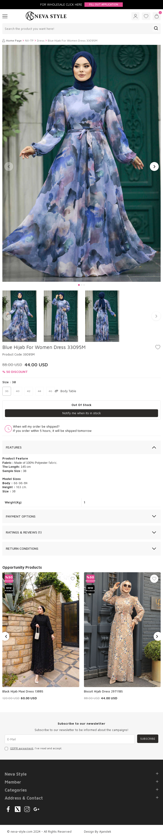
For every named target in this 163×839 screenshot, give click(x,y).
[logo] (46, 16)
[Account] (135, 16)
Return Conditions (22, 548)
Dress (40, 40)
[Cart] (157, 16)
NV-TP (29, 40)
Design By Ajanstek (97, 831)
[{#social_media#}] (8, 809)
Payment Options (21, 516)
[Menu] (5, 16)
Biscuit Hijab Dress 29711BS (103, 691)
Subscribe (147, 738)
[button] (79, 285)
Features (14, 447)
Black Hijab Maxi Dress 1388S (22, 691)
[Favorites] (146, 16)
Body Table (65, 391)
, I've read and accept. (33, 748)
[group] (81, 163)
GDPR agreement (21, 748)
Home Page (12, 40)
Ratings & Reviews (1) (24, 532)
